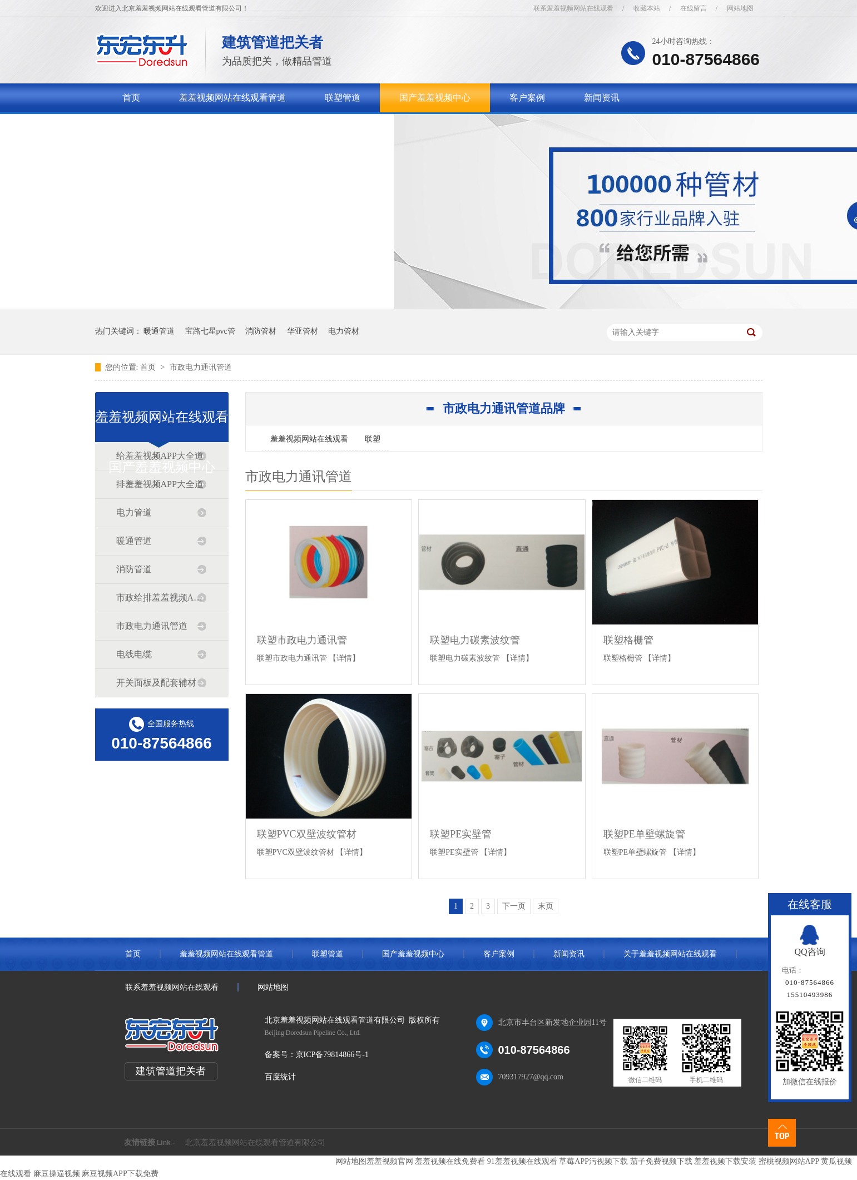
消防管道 (134, 569)
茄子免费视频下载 (661, 1161)
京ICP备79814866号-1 (332, 1054)
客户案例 (527, 97)
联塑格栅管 (628, 640)
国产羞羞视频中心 (434, 97)
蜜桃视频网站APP (789, 1161)
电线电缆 (134, 654)
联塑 (372, 439)
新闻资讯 (602, 97)
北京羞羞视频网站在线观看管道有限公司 (255, 1142)
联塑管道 (342, 97)
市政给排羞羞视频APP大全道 (161, 597)
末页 (545, 906)
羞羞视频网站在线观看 (309, 439)
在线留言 (693, 8)
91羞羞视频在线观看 (522, 1161)
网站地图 (740, 8)
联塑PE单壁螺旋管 (644, 834)
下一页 (514, 906)
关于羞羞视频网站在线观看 (175, 126)
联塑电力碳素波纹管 (475, 640)
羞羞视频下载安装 (725, 1161)
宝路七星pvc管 (210, 331)
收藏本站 (646, 8)
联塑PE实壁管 (461, 834)
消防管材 (260, 331)
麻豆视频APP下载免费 (120, 1173)
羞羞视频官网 (389, 1161)
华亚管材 (302, 331)
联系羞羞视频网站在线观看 (573, 8)
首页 (131, 97)
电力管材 (343, 331)
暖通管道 (159, 331)
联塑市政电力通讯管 (302, 640)
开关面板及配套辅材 (156, 682)
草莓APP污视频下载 (593, 1161)
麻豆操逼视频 (56, 1173)
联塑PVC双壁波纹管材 (306, 834)
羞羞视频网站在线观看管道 (232, 97)
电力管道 (134, 512)
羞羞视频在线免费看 (450, 1161)
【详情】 (344, 658)
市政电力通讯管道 (201, 367)
